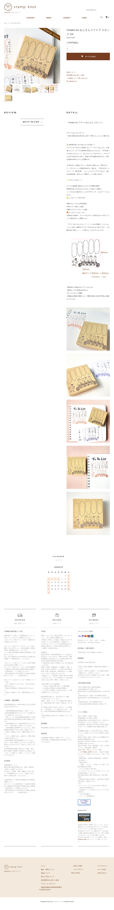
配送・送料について (56, 873)
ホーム (6, 23)
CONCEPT (66, 18)
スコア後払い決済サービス (88, 756)
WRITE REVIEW (31, 126)
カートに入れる (88, 56)
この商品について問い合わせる (77, 78)
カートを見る (104, 873)
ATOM (86, 877)
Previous (7, 55)
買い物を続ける (72, 81)
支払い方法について (56, 880)
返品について (71, 72)
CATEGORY (30, 18)
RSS (81, 877)
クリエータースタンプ (17, 23)
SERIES (49, 18)
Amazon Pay (82, 843)
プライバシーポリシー (56, 888)
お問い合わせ (104, 877)
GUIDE (84, 18)
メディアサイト (85, 873)
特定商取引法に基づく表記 (75, 75)
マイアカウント (91, 10)
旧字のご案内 (84, 870)
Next (57, 55)
